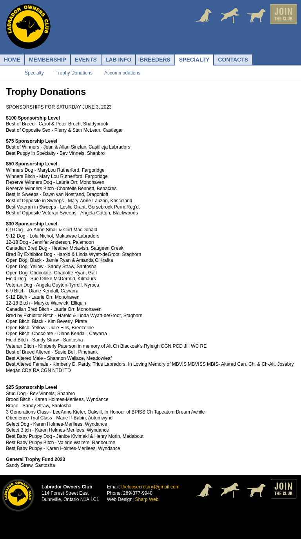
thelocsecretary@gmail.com (150, 487)
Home (12, 59)
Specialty (194, 59)
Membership (47, 59)
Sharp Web (147, 499)
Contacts (233, 59)
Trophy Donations (74, 73)
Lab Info (118, 59)
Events (86, 59)
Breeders (155, 59)
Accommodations (122, 73)
